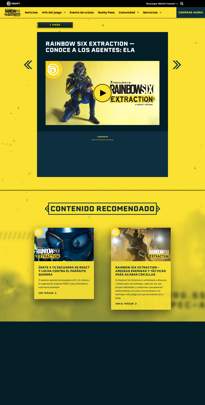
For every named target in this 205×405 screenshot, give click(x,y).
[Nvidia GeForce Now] (136, 366)
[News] (23, 368)
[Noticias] (31, 12)
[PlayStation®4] (102, 373)
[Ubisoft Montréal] (68, 358)
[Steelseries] (136, 360)
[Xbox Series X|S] (102, 360)
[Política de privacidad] (23, 387)
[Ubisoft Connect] (23, 357)
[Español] (180, 340)
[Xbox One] (102, 365)
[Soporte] (23, 373)
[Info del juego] (53, 12)
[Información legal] (23, 394)
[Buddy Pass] (106, 12)
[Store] (23, 352)
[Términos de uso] (23, 390)
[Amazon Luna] (102, 385)
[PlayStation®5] (102, 369)
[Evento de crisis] (81, 12)
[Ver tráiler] (47, 293)
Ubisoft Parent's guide (180, 387)
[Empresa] (23, 363)
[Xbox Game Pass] (102, 356)
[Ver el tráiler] (126, 303)
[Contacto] (23, 383)
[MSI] (136, 356)
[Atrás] (55, 25)
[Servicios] (152, 12)
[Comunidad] (129, 12)
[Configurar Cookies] (18, 397)
